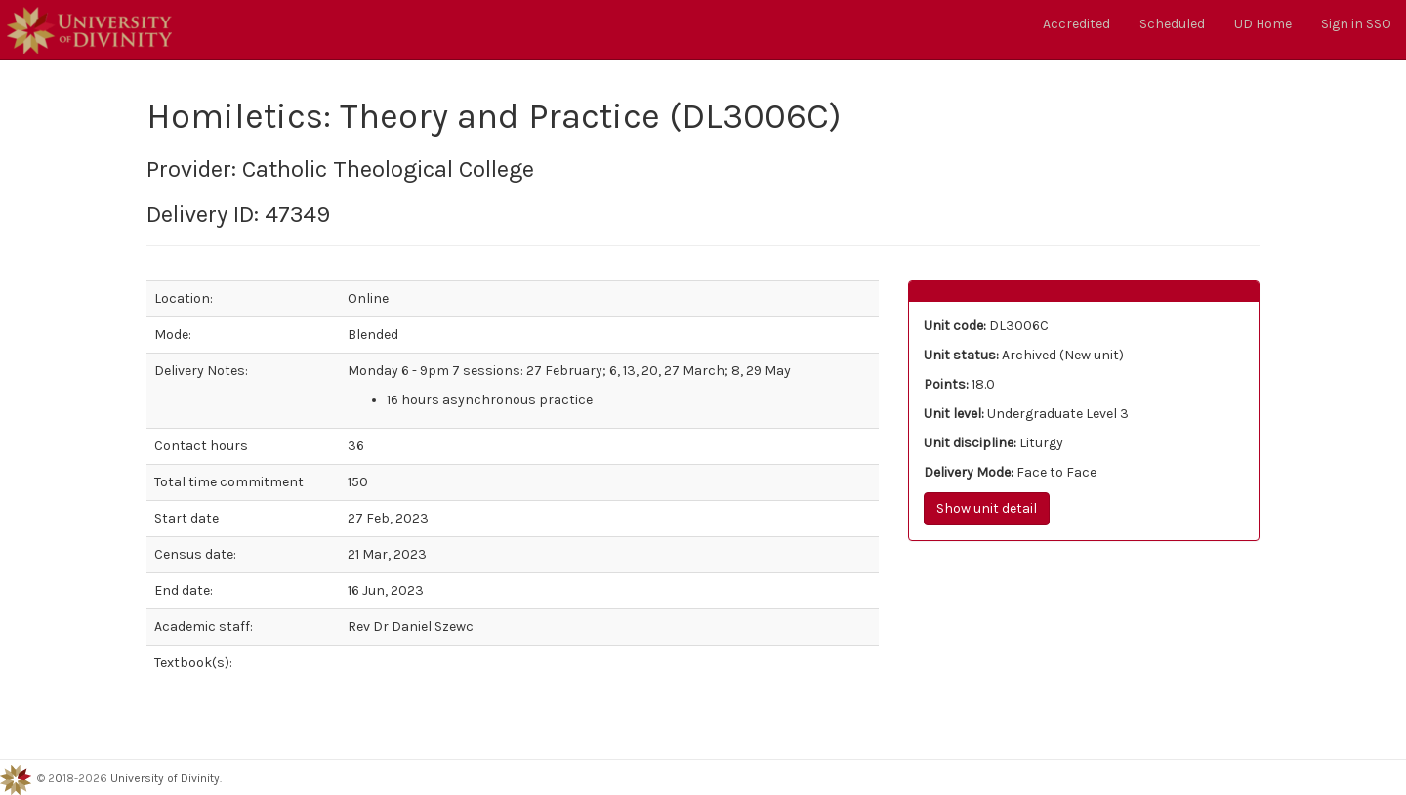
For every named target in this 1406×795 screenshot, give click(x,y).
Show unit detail (986, 508)
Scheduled (1172, 24)
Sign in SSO (1356, 24)
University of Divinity (165, 779)
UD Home (1263, 24)
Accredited (1076, 24)
